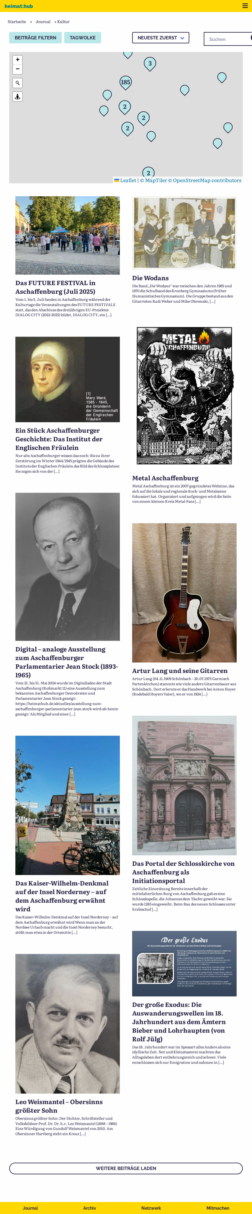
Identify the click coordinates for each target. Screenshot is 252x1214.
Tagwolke (83, 38)
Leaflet (125, 180)
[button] (130, 54)
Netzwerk (151, 1208)
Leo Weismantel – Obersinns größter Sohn (59, 1077)
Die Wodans (150, 277)
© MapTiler (153, 180)
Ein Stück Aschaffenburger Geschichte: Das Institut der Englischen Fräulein (59, 437)
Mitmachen (218, 1208)
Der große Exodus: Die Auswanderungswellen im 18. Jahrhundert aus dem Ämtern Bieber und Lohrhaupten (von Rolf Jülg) (179, 994)
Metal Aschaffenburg (165, 477)
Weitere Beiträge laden (126, 1168)
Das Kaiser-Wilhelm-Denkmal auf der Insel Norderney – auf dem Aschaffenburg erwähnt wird (61, 877)
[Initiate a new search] (17, 83)
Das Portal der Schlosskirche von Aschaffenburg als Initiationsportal (183, 855)
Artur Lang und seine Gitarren (180, 658)
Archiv (89, 1208)
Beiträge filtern (35, 38)
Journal (30, 1208)
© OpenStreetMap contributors (204, 180)
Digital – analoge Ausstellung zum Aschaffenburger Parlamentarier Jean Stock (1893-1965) (66, 654)
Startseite (17, 21)
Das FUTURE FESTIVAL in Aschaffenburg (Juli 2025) (55, 287)
